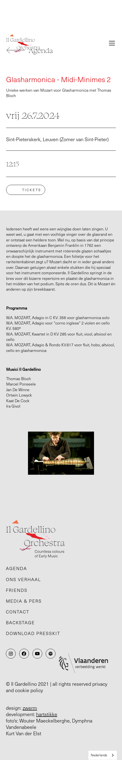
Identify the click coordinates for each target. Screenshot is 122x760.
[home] (54, 43)
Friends (16, 590)
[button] (111, 43)
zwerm (30, 707)
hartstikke (46, 714)
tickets (31, 189)
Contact (17, 612)
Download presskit (33, 633)
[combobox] (102, 755)
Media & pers (24, 601)
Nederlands (99, 755)
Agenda (16, 568)
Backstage (20, 622)
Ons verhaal (23, 579)
